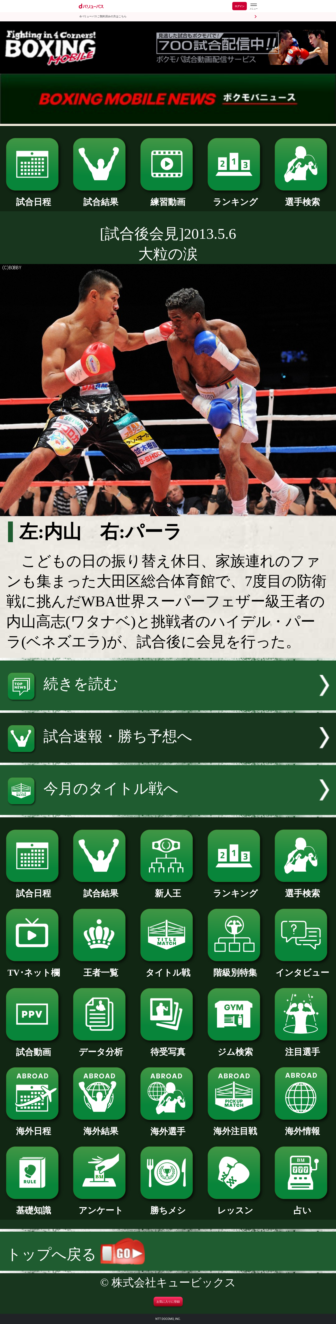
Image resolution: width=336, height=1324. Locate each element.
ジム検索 (235, 1047)
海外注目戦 (235, 1127)
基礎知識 (33, 1206)
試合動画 (33, 1048)
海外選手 (168, 1127)
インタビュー (302, 968)
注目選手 (302, 1047)
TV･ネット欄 (33, 968)
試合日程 (33, 197)
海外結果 (100, 1127)
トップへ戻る (75, 1254)
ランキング (235, 197)
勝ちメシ (168, 1206)
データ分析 (100, 1047)
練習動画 (168, 197)
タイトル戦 (168, 968)
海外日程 (33, 1127)
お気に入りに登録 (168, 1301)
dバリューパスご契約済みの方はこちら (103, 16)
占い (302, 1206)
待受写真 (168, 1047)
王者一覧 (100, 968)
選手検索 (302, 197)
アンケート (100, 1206)
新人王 (168, 889)
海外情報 (302, 1127)
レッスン (235, 1206)
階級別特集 (235, 968)
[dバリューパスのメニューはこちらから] (253, 7)
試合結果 (100, 197)
